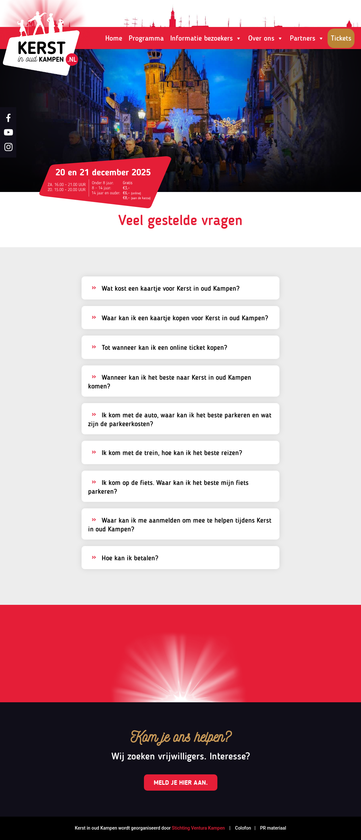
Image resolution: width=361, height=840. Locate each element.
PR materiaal (273, 828)
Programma (146, 38)
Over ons (265, 38)
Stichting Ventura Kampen (198, 828)
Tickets (341, 38)
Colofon (242, 828)
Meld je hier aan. (181, 782)
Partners (307, 38)
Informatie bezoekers (206, 38)
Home (113, 38)
